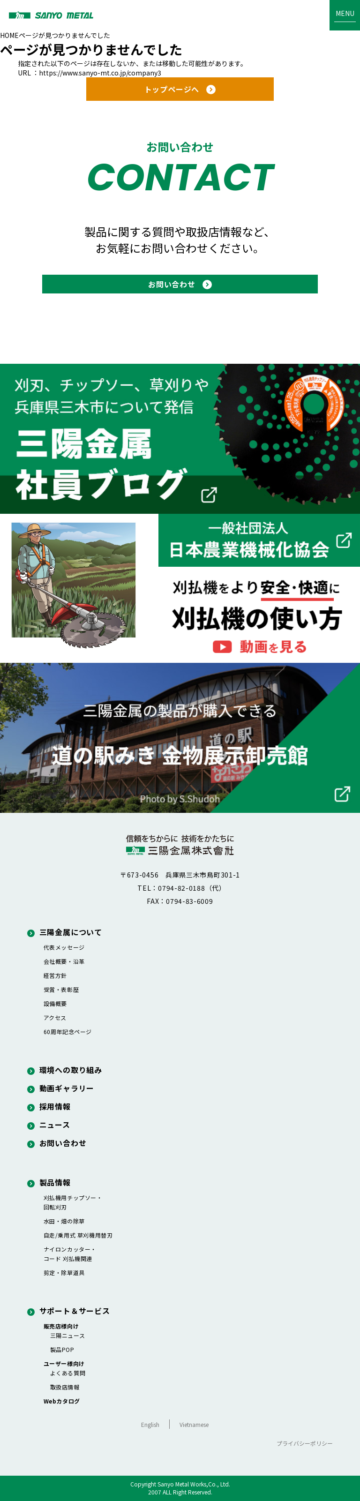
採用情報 (49, 1106)
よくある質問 (68, 1373)
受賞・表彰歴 (61, 989)
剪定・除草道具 (64, 1272)
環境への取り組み (64, 1069)
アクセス (55, 1017)
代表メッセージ (64, 947)
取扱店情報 (65, 1387)
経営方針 (55, 975)
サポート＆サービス (68, 1310)
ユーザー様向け (64, 1363)
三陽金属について (64, 932)
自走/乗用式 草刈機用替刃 (78, 1235)
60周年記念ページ (68, 1032)
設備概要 (55, 1003)
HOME (9, 35)
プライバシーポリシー (305, 1443)
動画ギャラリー (61, 1088)
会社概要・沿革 (64, 961)
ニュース (48, 1124)
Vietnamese (194, 1424)
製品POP (62, 1349)
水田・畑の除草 (64, 1221)
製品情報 (49, 1182)
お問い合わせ (57, 1142)
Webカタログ (62, 1401)
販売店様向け (61, 1326)
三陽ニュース (67, 1335)
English (150, 1424)
